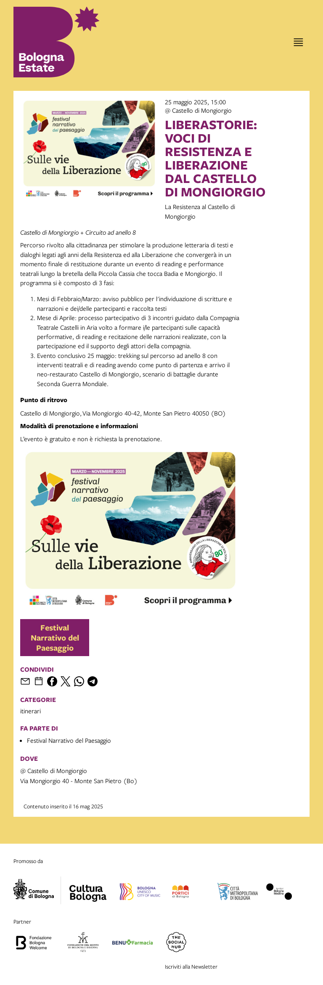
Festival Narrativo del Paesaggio (55, 637)
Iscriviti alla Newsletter (191, 966)
